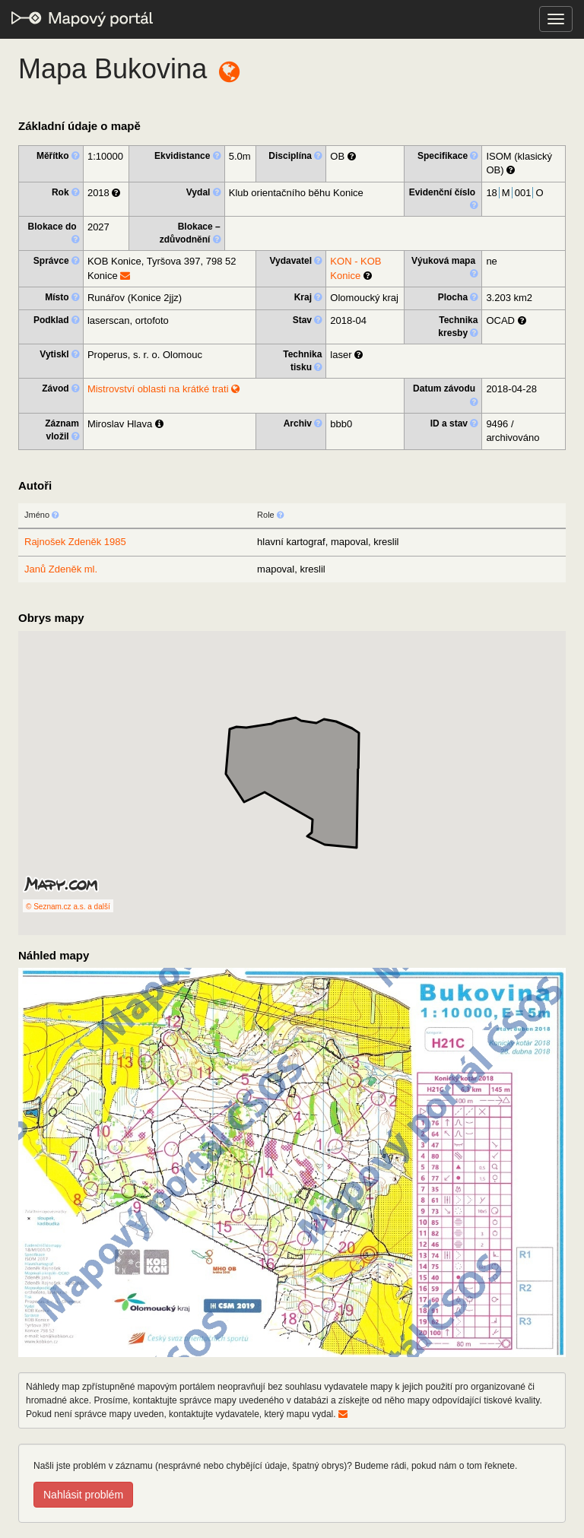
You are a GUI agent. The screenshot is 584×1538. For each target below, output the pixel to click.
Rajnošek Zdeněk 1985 (75, 541)
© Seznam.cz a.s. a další (68, 906)
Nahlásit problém (83, 1495)
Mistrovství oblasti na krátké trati (163, 389)
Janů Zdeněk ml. (60, 569)
